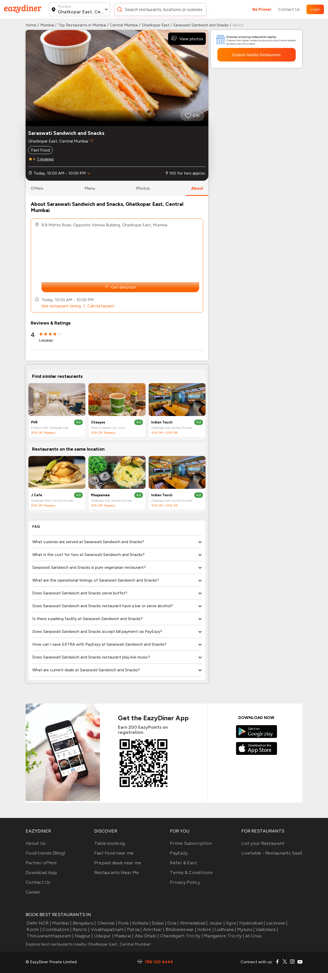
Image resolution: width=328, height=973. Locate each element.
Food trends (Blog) (46, 853)
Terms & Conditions (191, 872)
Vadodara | (266, 929)
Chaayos (98, 422)
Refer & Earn (183, 863)
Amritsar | (153, 929)
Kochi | (34, 929)
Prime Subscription (191, 843)
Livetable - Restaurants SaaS (271, 853)
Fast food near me (114, 853)
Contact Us (289, 9)
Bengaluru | (83, 923)
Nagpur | (83, 936)
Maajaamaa (100, 495)
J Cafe (36, 495)
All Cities (253, 936)
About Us (36, 843)
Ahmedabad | (193, 923)
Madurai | (123, 936)
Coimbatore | (56, 929)
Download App (41, 872)
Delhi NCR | (38, 923)
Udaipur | (103, 936)
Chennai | (106, 923)
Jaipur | (216, 923)
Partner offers (41, 863)
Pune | (124, 923)
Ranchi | (80, 929)
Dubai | (158, 923)
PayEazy (179, 853)
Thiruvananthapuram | (50, 936)
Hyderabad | (251, 923)
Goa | (172, 923)
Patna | (134, 929)
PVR (34, 422)
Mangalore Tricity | (223, 936)
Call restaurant (100, 305)
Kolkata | (141, 923)
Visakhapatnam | (108, 929)
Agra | (231, 923)
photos (143, 188)
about (197, 188)
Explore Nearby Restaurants (256, 55)
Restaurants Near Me (116, 872)
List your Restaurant (262, 843)
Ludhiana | (225, 929)
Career (33, 892)
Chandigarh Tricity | (181, 936)
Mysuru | (245, 929)
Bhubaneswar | (180, 929)
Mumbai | (61, 923)
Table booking (109, 843)
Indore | (205, 929)
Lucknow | (276, 923)
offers (37, 188)
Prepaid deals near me (117, 863)
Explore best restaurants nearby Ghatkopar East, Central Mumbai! (88, 944)
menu (90, 188)
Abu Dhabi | (146, 936)
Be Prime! (261, 9)
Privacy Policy (185, 882)
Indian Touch (161, 422)
